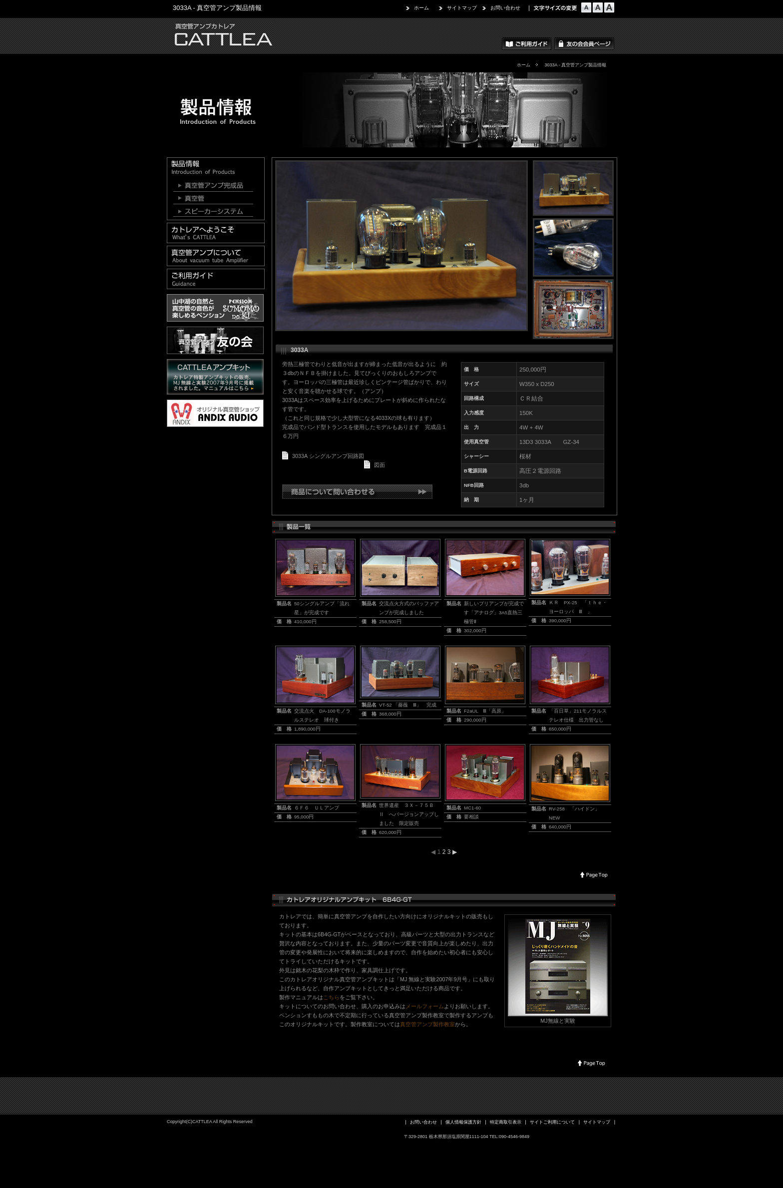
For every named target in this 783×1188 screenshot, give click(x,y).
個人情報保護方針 (463, 1122)
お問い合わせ (505, 7)
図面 (379, 465)
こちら (331, 997)
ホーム (421, 7)
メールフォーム (424, 1006)
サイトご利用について (552, 1122)
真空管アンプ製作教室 (427, 1024)
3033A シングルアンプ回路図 (328, 456)
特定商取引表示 (505, 1122)
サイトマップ (462, 7)
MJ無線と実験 (557, 1021)
